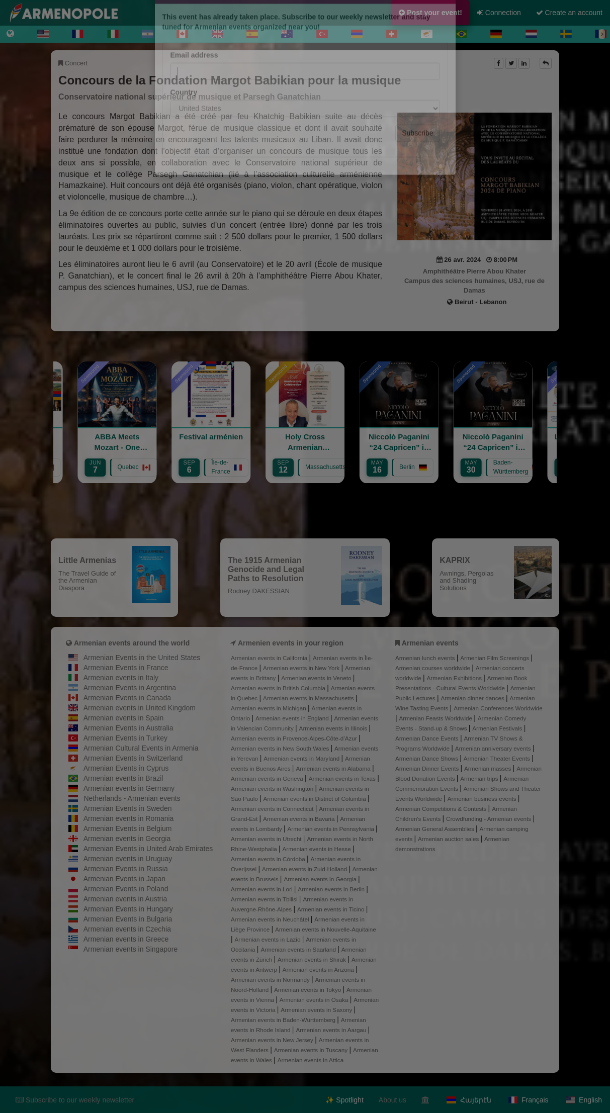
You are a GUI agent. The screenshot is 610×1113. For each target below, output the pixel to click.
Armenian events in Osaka (315, 999)
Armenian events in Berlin (332, 889)
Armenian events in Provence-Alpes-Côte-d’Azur (295, 738)
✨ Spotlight (344, 1100)
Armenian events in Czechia (127, 929)
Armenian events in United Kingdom (139, 708)
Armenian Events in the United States (142, 658)
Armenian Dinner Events (428, 768)
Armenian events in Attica (311, 1060)
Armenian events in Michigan (269, 708)
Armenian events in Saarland (298, 949)
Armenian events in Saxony (317, 1009)
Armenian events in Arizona (319, 969)
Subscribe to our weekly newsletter (75, 1100)
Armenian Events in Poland (125, 889)
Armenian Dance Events (427, 738)
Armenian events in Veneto (317, 678)
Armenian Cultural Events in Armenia (141, 748)
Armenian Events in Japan (124, 879)
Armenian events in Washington (273, 788)
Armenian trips (479, 778)
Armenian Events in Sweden (127, 808)
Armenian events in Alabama (334, 768)
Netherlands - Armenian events (131, 798)
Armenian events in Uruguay (127, 859)
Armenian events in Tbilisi (265, 899)
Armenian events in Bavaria (299, 818)
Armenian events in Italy (120, 678)
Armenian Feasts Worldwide (436, 718)
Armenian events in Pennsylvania (332, 828)
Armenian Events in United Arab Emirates (148, 849)
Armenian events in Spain (123, 718)
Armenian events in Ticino (331, 909)
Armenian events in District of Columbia (316, 798)
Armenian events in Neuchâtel (271, 919)
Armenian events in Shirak (312, 959)
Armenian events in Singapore (130, 949)
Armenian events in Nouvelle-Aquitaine (325, 929)
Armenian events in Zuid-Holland (305, 869)
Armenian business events (483, 798)
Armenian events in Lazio (268, 939)
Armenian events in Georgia (127, 838)
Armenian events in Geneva (268, 778)
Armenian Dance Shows (427, 758)
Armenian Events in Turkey (125, 738)
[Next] (602, 34)
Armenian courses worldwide (433, 668)
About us (392, 1100)
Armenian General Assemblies (435, 828)
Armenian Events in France (125, 668)
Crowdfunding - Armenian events (489, 818)
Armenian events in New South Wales (280, 748)
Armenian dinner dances (473, 698)
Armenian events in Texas (343, 778)
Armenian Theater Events (498, 758)
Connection (499, 13)
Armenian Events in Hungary (128, 909)
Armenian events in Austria (125, 899)
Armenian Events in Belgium (127, 828)
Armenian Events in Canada (127, 698)
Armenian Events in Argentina (129, 688)
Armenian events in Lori (262, 889)
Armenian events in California (270, 658)
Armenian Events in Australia (128, 728)
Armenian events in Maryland (302, 758)
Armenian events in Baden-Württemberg (284, 1019)
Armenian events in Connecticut (273, 808)
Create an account (569, 13)
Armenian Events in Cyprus (126, 768)
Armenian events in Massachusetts (309, 698)
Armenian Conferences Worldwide (498, 708)
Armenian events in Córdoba (269, 859)
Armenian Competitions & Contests (441, 808)
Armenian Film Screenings (495, 658)
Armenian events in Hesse (318, 849)
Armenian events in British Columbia (279, 688)
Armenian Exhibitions (455, 678)
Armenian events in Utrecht (267, 839)
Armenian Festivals (498, 728)
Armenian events (430, 643)
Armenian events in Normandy (271, 979)
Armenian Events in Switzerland (133, 758)
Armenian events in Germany (129, 788)
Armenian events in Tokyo (308, 989)
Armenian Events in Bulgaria (127, 919)
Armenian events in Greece (126, 939)
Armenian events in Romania (128, 818)
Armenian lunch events (426, 658)
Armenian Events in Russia (125, 869)
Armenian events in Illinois (334, 728)
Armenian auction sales (449, 839)
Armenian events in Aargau (332, 1030)
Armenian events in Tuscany (312, 1050)
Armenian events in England (292, 718)
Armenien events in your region (290, 643)
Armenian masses (488, 768)
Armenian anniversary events (494, 748)
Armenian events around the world (132, 643)
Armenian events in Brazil (123, 778)
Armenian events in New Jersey (273, 1040)
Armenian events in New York (302, 668)
